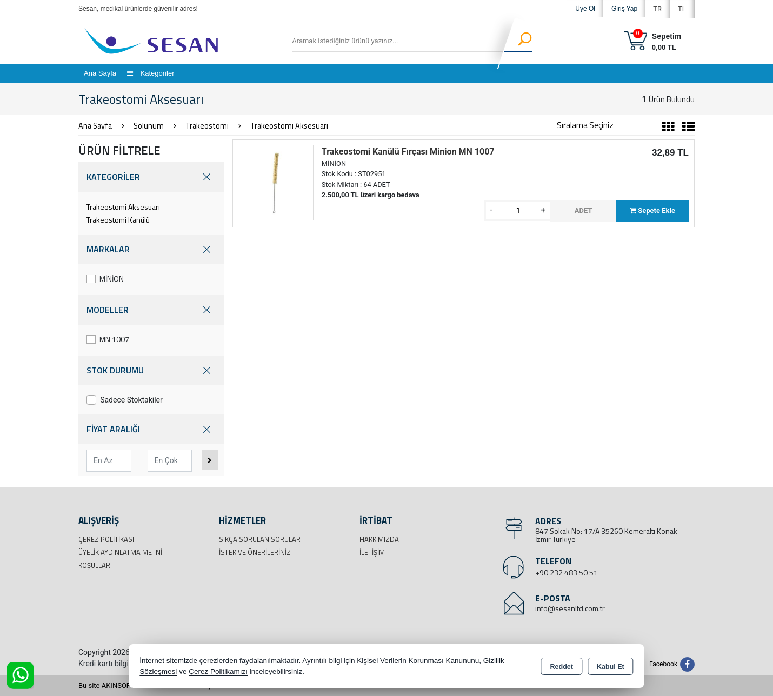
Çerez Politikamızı (218, 671)
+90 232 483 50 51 (566, 572)
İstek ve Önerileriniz (255, 552)
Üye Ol (585, 8)
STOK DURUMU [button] (151, 370)
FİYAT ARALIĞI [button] (151, 429)
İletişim (372, 552)
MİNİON (105, 278)
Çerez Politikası (106, 539)
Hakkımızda (379, 539)
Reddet (561, 667)
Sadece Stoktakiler (124, 400)
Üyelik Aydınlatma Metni (120, 552)
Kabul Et (610, 667)
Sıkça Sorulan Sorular (260, 539)
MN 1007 (107, 339)
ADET (583, 210)
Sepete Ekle (652, 210)
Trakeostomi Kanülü (118, 219)
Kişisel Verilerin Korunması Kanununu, (419, 661)
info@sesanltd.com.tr (570, 608)
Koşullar (94, 565)
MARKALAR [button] (151, 249)
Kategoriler (150, 73)
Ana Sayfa (100, 73)
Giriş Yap (624, 8)
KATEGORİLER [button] (151, 177)
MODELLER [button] (151, 309)
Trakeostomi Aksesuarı (123, 206)
